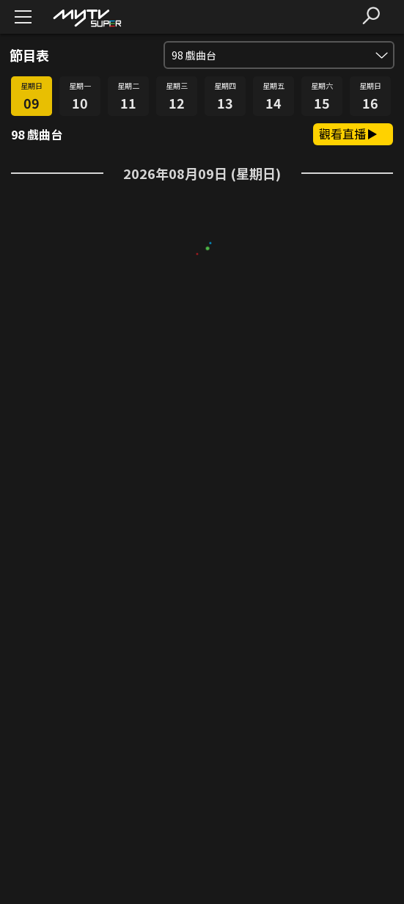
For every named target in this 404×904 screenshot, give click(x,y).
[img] (86, 17)
